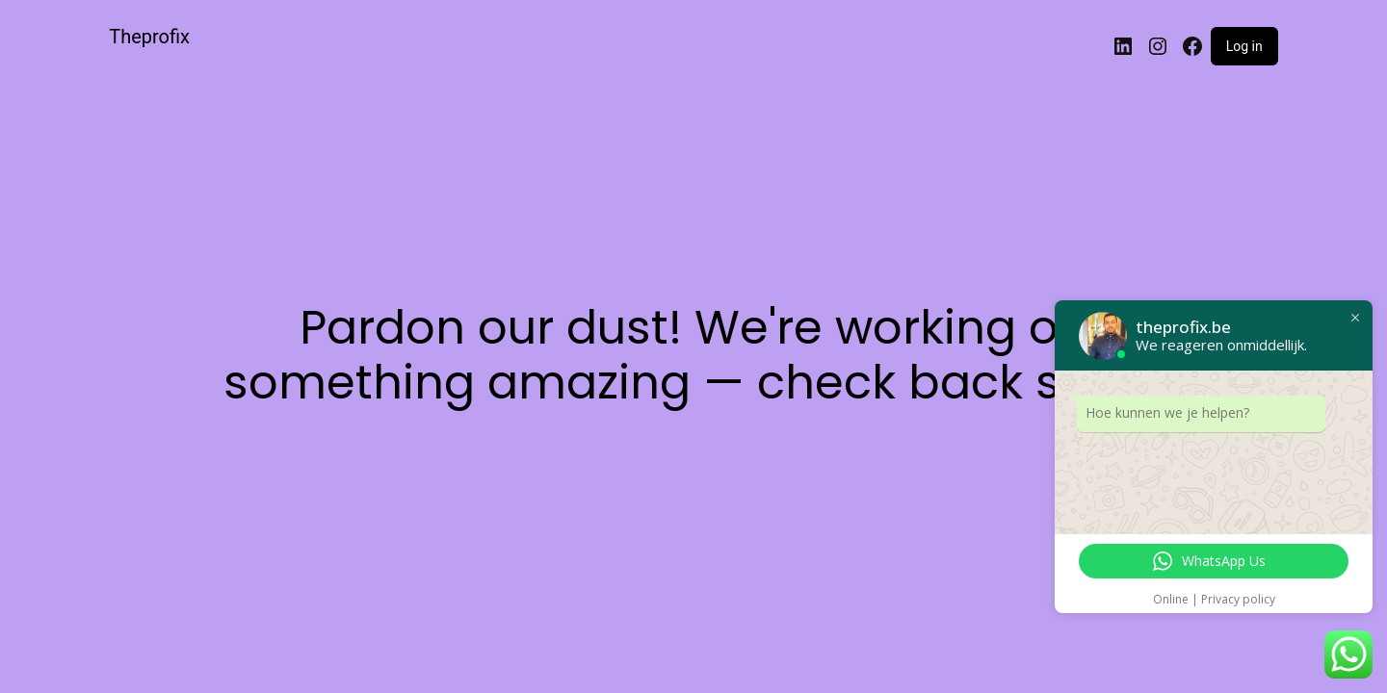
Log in (1244, 46)
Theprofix (149, 36)
